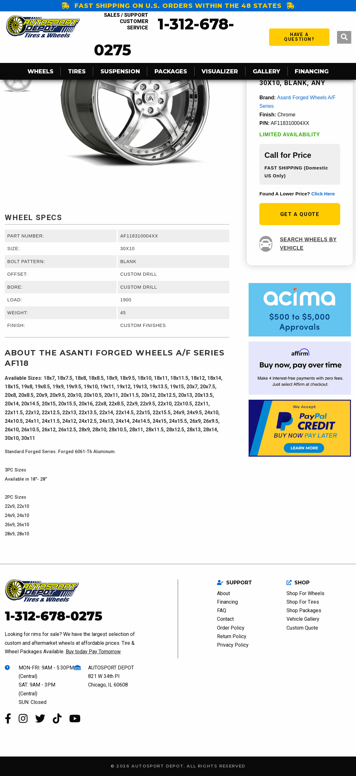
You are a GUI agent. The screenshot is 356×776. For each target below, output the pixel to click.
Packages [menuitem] (170, 71)
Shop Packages (304, 610)
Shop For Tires (303, 602)
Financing (227, 602)
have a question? (299, 37)
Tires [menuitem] (77, 71)
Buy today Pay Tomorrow (93, 652)
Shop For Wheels (305, 593)
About (223, 593)
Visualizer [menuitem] (220, 71)
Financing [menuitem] (312, 71)
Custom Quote (302, 628)
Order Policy (230, 628)
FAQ (221, 610)
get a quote (300, 214)
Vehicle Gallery (303, 619)
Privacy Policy (233, 645)
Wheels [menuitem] (40, 71)
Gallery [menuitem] (266, 71)
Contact (225, 619)
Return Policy (231, 636)
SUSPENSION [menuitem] (120, 71)
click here (323, 193)
